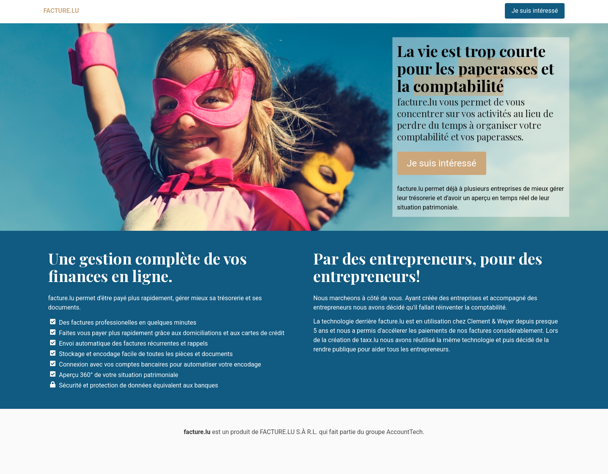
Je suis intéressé (534, 10)
